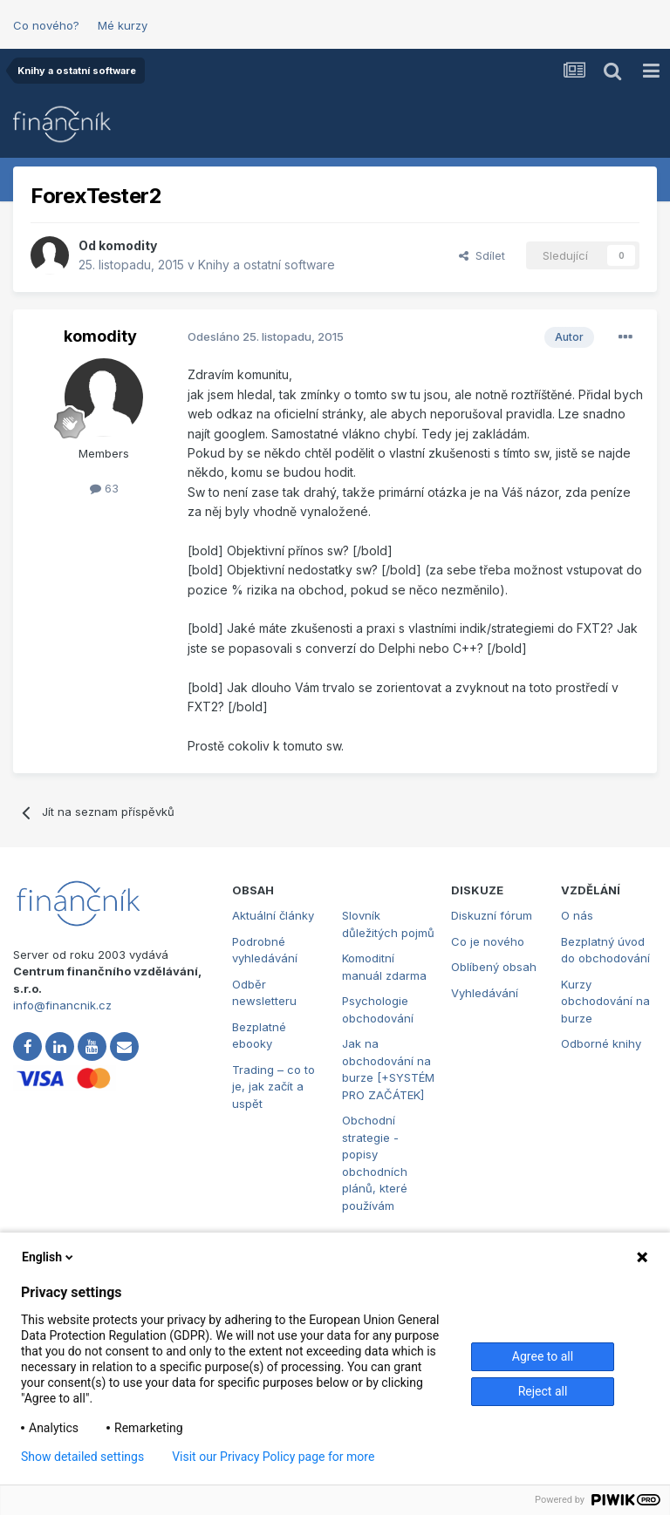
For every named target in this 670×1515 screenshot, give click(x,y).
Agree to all (542, 1356)
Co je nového (487, 941)
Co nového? (46, 25)
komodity (128, 245)
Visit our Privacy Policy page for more (273, 1457)
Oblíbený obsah (494, 967)
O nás (577, 915)
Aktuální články (273, 915)
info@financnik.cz (62, 1005)
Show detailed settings (82, 1457)
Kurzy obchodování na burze (605, 1001)
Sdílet (482, 255)
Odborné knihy (601, 1043)
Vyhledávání (484, 993)
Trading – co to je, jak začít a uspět (273, 1087)
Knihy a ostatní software (266, 264)
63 (104, 488)
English (49, 1257)
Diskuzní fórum (491, 915)
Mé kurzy (122, 25)
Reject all (543, 1391)
